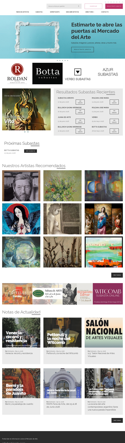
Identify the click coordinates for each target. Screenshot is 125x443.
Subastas (39, 12)
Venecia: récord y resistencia (18, 362)
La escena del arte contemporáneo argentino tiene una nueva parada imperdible (103, 416)
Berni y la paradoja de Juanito (19, 413)
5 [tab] (67, 60)
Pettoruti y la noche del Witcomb (62, 362)
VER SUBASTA (80, 102)
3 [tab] (62, 60)
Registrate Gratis (84, 49)
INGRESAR (93, 6)
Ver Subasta (30, 151)
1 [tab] (57, 60)
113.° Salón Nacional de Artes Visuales (101, 363)
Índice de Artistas (22, 12)
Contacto (105, 12)
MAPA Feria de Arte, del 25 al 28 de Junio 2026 (62, 414)
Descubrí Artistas (72, 12)
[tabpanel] (62, 37)
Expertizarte (55, 12)
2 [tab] (28, 131)
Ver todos (117, 275)
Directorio (89, 12)
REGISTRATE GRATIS (114, 6)
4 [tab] (65, 60)
